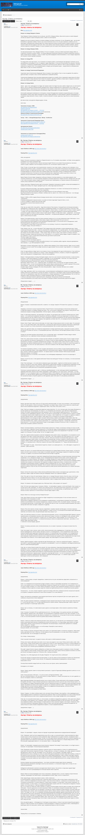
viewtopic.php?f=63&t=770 (27, 135)
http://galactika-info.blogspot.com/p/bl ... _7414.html (32, 110)
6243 (9, 26)
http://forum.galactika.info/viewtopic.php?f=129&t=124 (33, 122)
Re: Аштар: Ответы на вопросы (31, 140)
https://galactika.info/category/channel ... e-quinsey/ (32, 123)
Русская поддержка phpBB (42, 830)
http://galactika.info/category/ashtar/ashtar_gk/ (31, 114)
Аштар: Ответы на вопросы (12, 18)
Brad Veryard (45, 826)
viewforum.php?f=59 (25, 108)
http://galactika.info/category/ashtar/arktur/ (30, 127)
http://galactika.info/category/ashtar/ (29, 107)
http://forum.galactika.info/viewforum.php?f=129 (31, 111)
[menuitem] (9, 10)
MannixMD (46, 827)
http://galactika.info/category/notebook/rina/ (30, 136)
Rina (5, 23)
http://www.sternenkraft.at (40, 148)
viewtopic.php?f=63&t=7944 (27, 129)
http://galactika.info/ (27, 30)
